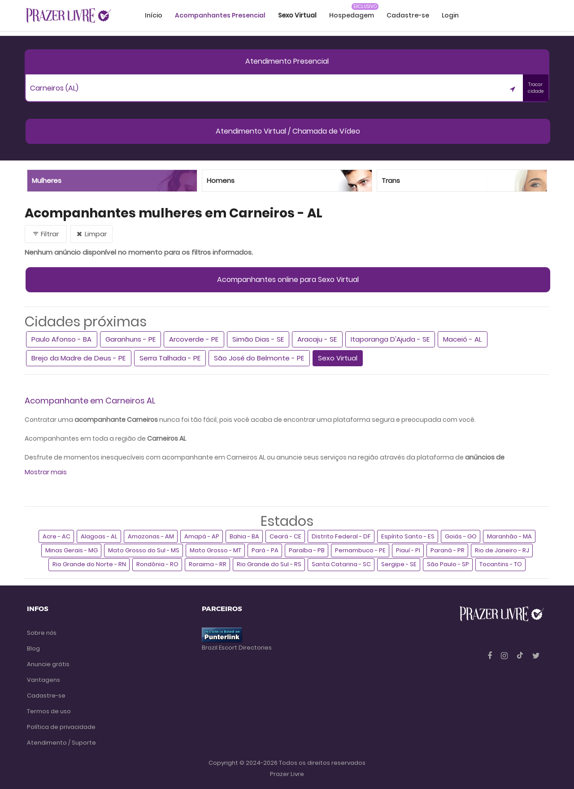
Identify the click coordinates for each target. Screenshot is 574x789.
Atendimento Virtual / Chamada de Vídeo (288, 131)
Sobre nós (42, 633)
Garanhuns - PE (130, 339)
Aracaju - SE (317, 339)
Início (153, 15)
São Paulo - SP (448, 564)
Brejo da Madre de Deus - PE (78, 358)
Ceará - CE (285, 536)
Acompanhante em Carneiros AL (90, 400)
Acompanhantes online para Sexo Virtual (288, 279)
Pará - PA (265, 550)
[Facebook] (490, 655)
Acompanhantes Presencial (220, 15)
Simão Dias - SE (258, 339)
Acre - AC (56, 536)
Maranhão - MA (509, 536)
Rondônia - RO (157, 564)
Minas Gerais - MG (71, 550)
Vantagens (43, 680)
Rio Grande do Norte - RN (89, 564)
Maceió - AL (462, 339)
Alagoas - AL (99, 536)
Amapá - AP (201, 536)
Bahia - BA (244, 536)
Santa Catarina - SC (341, 564)
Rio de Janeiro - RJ (502, 550)
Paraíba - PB (307, 550)
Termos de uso (49, 711)
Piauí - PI (408, 550)
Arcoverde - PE (193, 339)
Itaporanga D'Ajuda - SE (390, 339)
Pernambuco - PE (360, 550)
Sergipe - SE (399, 564)
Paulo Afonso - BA (61, 339)
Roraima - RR (207, 564)
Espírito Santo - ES (408, 536)
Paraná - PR (447, 550)
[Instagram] (505, 655)
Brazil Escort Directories (237, 647)
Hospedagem (351, 15)
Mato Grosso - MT (215, 550)
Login (450, 15)
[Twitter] (536, 655)
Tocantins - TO (500, 564)
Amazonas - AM (151, 536)
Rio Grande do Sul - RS (269, 564)
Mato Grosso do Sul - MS (143, 550)
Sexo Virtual (337, 358)
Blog (33, 648)
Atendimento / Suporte (61, 742)
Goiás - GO (461, 536)
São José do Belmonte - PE (259, 358)
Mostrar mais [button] (46, 472)
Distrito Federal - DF (341, 536)
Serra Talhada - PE (169, 358)
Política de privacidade (61, 727)
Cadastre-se (408, 15)
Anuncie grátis (48, 664)
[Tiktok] (521, 655)
